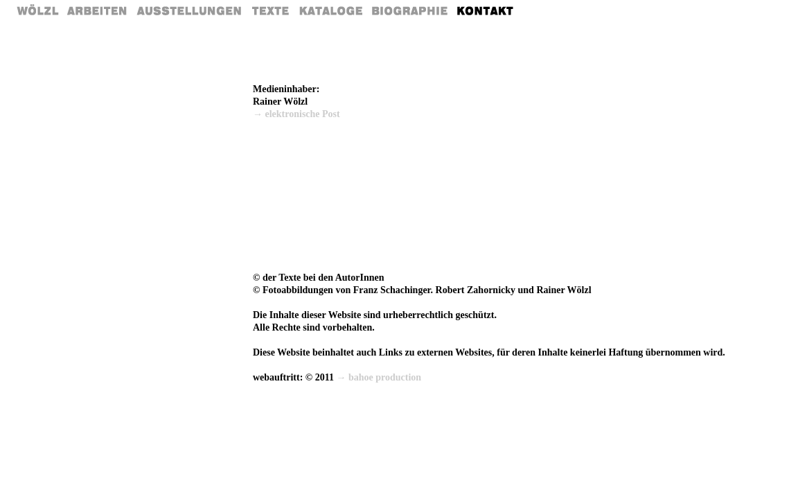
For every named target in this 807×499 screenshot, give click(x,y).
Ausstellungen (188, 10)
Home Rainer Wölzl (38, 10)
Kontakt (486, 10)
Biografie (410, 10)
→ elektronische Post (296, 114)
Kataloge (331, 10)
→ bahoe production (379, 377)
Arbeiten (97, 10)
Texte (269, 10)
